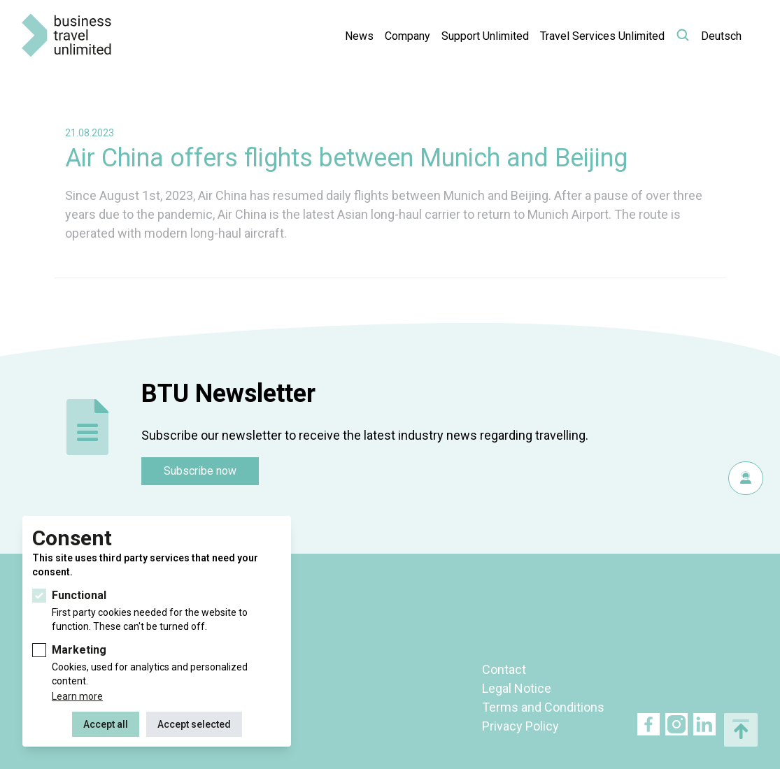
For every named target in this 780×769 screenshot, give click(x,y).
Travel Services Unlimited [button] (602, 36)
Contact (504, 669)
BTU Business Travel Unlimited (66, 35)
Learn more (77, 696)
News (359, 36)
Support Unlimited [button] (485, 36)
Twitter (676, 724)
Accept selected (194, 724)
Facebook (648, 724)
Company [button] (407, 36)
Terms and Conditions (543, 707)
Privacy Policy (520, 726)
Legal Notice (516, 688)
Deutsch (721, 36)
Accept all (105, 724)
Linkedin (704, 724)
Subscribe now (200, 470)
